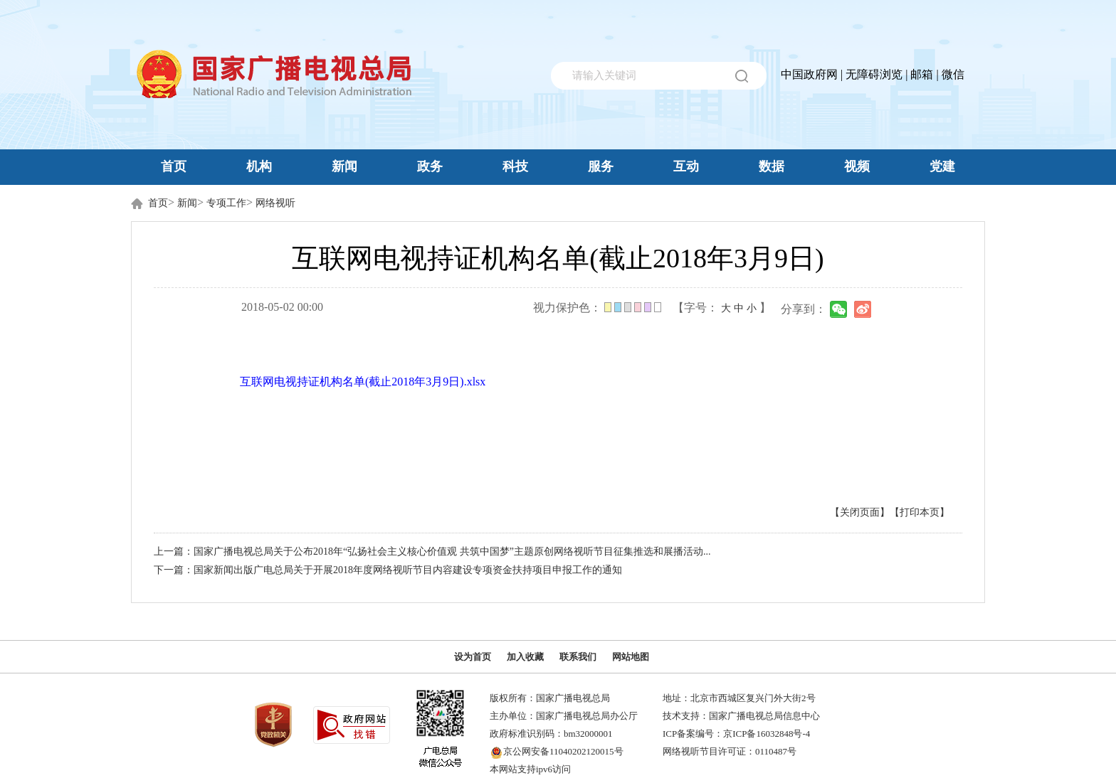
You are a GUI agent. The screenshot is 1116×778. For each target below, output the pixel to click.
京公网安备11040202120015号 (563, 751)
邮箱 (921, 74)
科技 (515, 166)
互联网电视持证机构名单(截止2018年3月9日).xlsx (362, 381)
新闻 (344, 166)
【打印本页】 (919, 512)
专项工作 (226, 203)
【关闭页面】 (860, 512)
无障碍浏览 (874, 74)
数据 (771, 166)
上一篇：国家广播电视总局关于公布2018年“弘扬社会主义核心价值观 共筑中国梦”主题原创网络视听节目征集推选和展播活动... (432, 551)
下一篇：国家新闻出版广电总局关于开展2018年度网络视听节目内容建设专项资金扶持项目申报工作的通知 (388, 570)
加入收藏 (525, 656)
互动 (686, 166)
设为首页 (472, 656)
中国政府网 (809, 74)
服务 (601, 166)
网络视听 (275, 203)
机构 (259, 166)
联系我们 (577, 656)
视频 (857, 166)
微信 (953, 74)
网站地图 (630, 656)
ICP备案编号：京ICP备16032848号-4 (736, 733)
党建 (942, 166)
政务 (430, 166)
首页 (173, 166)
